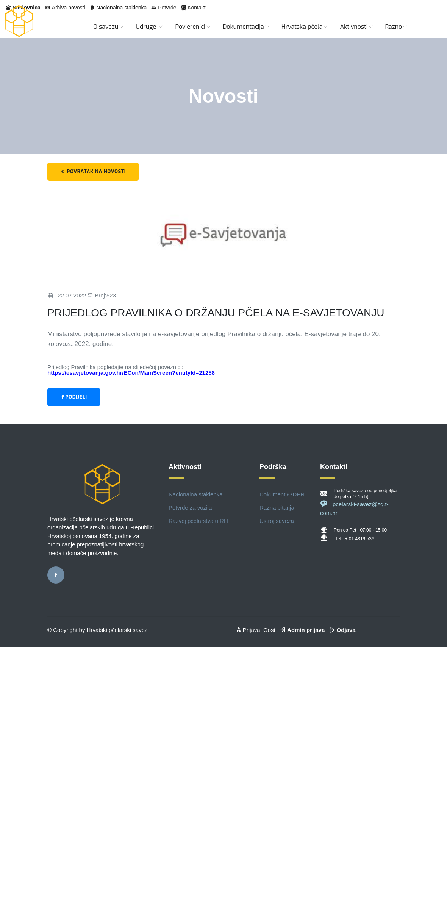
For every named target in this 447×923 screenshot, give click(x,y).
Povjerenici (193, 27)
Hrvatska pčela (305, 27)
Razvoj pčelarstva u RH (198, 521)
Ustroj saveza (276, 521)
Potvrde (167, 8)
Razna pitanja (276, 507)
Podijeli (73, 397)
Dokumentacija (246, 27)
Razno (396, 27)
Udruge (150, 27)
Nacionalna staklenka (121, 8)
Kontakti (197, 8)
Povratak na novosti (93, 171)
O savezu (108, 27)
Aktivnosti (357, 27)
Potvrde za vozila (190, 507)
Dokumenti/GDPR (282, 494)
